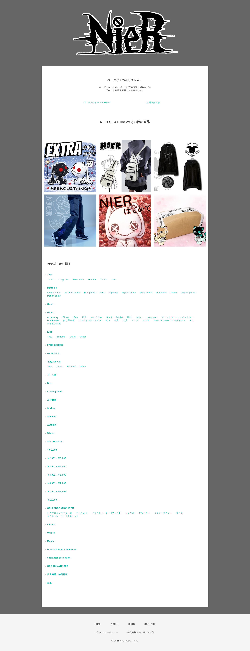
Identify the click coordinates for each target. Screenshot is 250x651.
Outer (50, 304)
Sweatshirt (78, 279)
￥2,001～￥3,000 (56, 458)
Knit (113, 279)
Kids (49, 332)
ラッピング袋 (54, 323)
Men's (50, 541)
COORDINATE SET (57, 566)
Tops (50, 274)
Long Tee (63, 279)
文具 (125, 320)
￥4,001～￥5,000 (56, 475)
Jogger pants (188, 292)
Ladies (51, 524)
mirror (139, 317)
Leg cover (152, 317)
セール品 (51, 375)
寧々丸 (179, 513)
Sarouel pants (72, 292)
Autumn (51, 425)
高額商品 (51, 400)
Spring (51, 408)
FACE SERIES (55, 345)
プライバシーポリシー (106, 632)
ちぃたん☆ (82, 513)
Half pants (89, 292)
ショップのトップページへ (96, 102)
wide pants (146, 292)
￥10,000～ (53, 500)
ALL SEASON (54, 441)
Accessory (52, 317)
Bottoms (52, 288)
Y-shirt (103, 279)
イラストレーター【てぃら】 (106, 513)
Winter (51, 433)
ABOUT (115, 624)
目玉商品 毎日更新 (57, 574)
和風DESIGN (54, 362)
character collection (58, 558)
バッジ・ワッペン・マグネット (169, 320)
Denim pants (54, 296)
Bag (76, 317)
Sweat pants (54, 292)
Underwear (53, 320)
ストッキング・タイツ (90, 320)
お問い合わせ (153, 102)
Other (174, 292)
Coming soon (54, 391)
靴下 (108, 320)
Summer (52, 416)
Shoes (66, 317)
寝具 (116, 320)
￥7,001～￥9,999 (56, 491)
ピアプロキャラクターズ (59, 513)
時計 (129, 317)
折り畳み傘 (68, 320)
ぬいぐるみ (96, 317)
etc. (192, 320)
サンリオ (129, 513)
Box (49, 383)
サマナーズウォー (163, 513)
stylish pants (129, 292)
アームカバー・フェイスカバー (177, 317)
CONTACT (149, 624)
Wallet (119, 317)
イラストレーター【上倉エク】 (63, 516)
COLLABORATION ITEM (60, 508)
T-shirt (50, 279)
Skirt (102, 292)
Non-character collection (61, 549)
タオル (146, 320)
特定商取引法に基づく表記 (141, 632)
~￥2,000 (52, 450)
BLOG (131, 624)
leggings (113, 292)
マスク (135, 320)
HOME (98, 624)
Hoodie (92, 279)
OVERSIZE (53, 353)
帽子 (84, 317)
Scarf (109, 317)
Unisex (51, 533)
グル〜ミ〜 (144, 513)
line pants (161, 292)
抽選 (49, 583)
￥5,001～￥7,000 (56, 483)
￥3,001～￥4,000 (56, 466)
